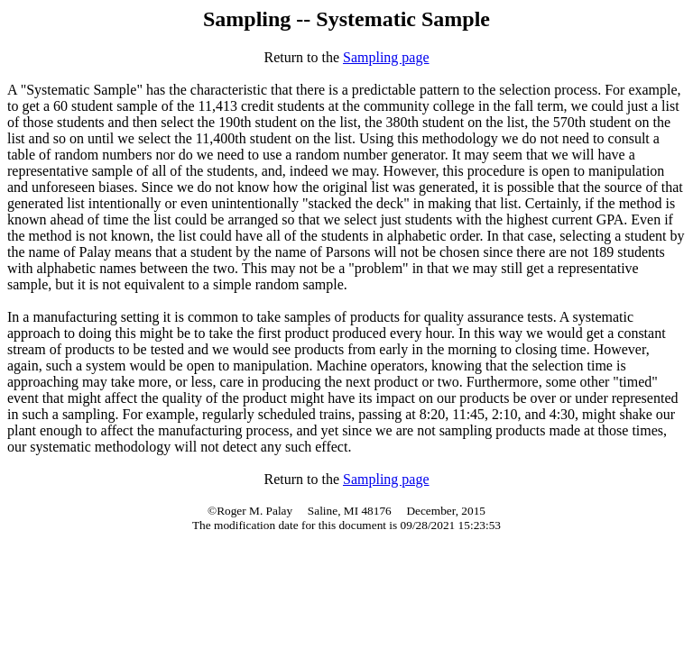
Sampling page (386, 57)
